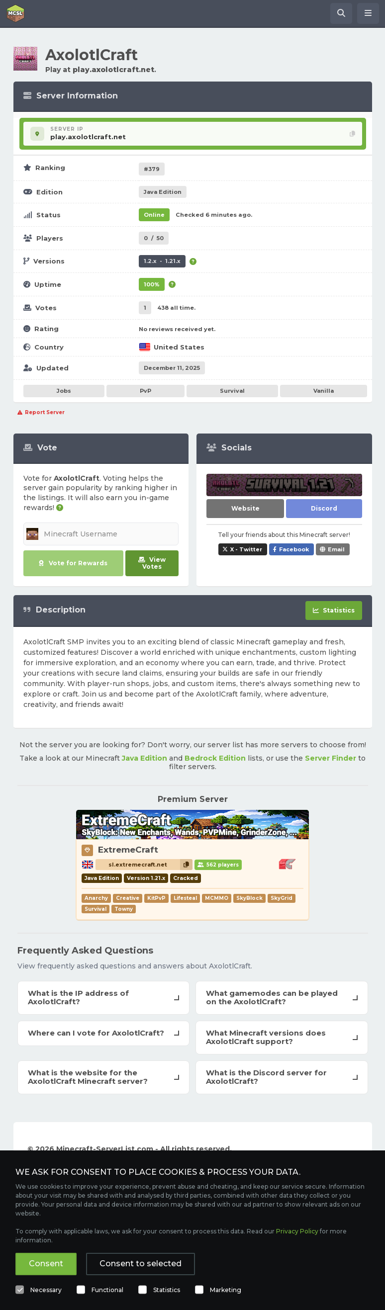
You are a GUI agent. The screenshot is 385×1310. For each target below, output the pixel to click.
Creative (127, 898)
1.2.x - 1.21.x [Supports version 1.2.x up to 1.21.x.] (162, 261)
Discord (324, 508)
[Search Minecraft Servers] (341, 13)
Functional (107, 1290)
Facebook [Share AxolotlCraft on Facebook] (294, 549)
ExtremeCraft (128, 850)
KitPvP (156, 898)
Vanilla (323, 390)
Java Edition (144, 758)
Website (245, 508)
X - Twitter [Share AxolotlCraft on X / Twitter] (246, 549)
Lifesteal (185, 898)
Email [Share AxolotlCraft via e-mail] (336, 549)
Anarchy (96, 898)
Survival (232, 390)
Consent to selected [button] (140, 1263)
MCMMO (216, 898)
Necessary (46, 1290)
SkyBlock (249, 898)
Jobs (64, 390)
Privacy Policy (297, 1231)
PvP (145, 390)
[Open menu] (368, 13)
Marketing (225, 1290)
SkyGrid (281, 898)
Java (163, 191)
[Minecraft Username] (101, 534)
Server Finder (330, 758)
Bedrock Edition (215, 758)
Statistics (166, 1290)
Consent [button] (46, 1263)
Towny (123, 909)
